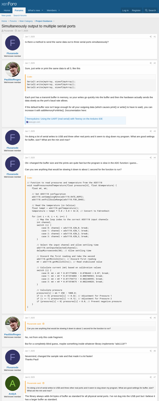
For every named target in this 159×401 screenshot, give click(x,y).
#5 (155, 318)
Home (7, 10)
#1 (155, 37)
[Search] (150, 10)
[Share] (151, 37)
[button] (42, 10)
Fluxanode (8, 31)
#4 (155, 158)
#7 (155, 377)
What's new (34, 10)
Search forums (20, 15)
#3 (155, 131)
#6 (155, 351)
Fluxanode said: (34, 324)
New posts (6, 15)
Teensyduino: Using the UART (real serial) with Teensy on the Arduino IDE (64, 118)
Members (52, 10)
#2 (155, 63)
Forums (19, 10)
